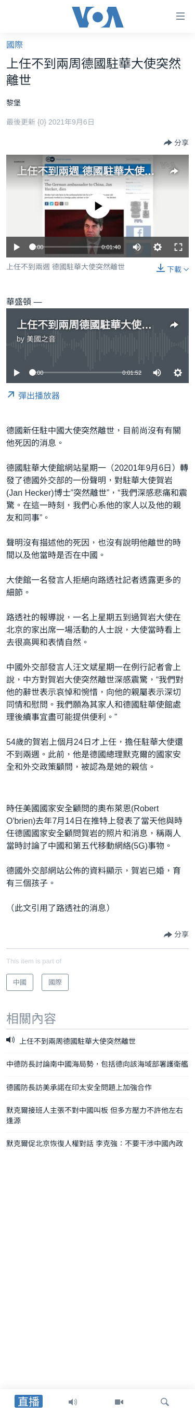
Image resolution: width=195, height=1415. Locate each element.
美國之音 (41, 339)
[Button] (176, 143)
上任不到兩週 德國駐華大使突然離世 (101, 171)
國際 (14, 44)
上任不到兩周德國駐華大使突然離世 (100, 325)
